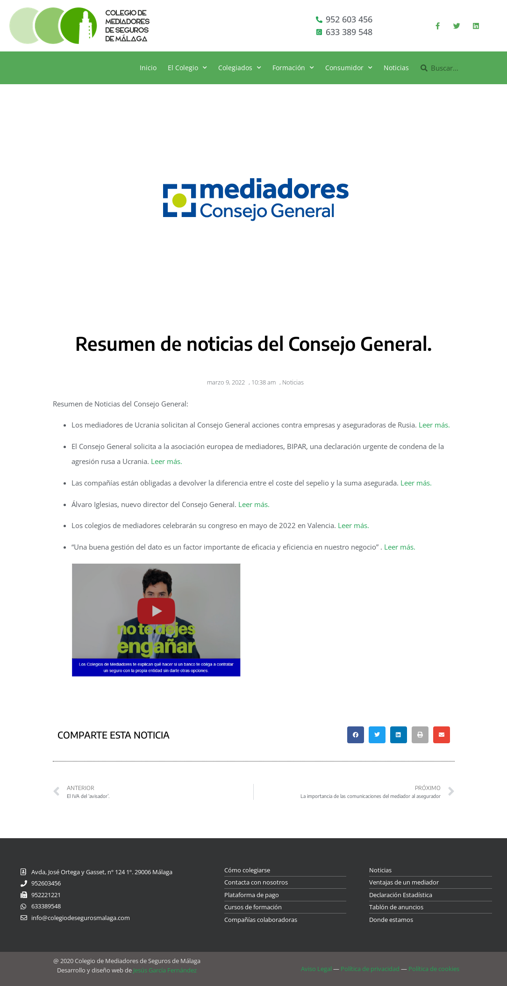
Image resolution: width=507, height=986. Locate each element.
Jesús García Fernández (165, 970)
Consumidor (348, 68)
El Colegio (187, 68)
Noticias (396, 67)
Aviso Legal (316, 968)
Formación (293, 68)
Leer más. (434, 424)
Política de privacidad (370, 968)
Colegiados (239, 68)
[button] (355, 734)
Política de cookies (433, 968)
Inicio (148, 67)
